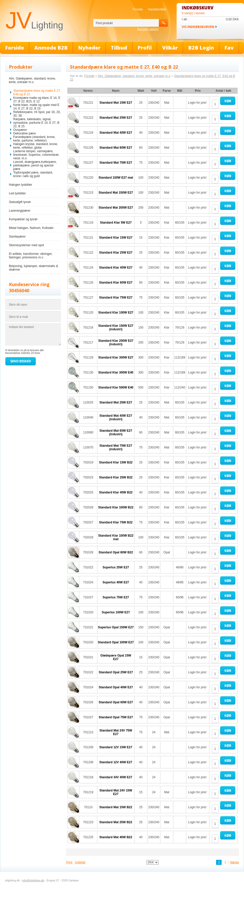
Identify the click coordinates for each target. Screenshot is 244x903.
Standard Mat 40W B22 (115, 837)
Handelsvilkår (157, 9)
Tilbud (119, 47)
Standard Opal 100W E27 (116, 642)
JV (34, 20)
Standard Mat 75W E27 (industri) (115, 447)
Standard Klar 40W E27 (115, 267)
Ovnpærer (20, 130)
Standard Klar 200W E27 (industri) (115, 342)
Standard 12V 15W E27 (115, 747)
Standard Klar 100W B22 (115, 507)
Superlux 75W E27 (115, 597)
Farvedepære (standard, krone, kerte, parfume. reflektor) (34, 138)
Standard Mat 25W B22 (115, 822)
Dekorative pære (24, 133)
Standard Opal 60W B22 (116, 552)
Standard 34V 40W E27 (115, 777)
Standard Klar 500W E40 (115, 387)
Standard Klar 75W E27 (115, 297)
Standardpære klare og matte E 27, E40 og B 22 (37, 92)
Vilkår (170, 47)
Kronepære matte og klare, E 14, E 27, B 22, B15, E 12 (36, 99)
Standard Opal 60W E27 (116, 702)
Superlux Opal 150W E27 (116, 627)
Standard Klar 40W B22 (115, 492)
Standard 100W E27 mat (115, 177)
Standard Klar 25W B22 (115, 477)
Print (69, 862)
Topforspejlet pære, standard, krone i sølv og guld (33, 174)
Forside (138, 9)
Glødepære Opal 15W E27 (115, 657)
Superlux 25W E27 (115, 567)
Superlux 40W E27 (115, 582)
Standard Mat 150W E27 (116, 192)
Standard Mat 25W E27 (115, 117)
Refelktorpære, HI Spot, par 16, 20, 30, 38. (37, 113)
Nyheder (89, 47)
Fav (229, 47)
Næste (234, 862)
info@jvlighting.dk (33, 880)
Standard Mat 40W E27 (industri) (115, 417)
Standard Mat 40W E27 (115, 132)
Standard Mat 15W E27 (115, 102)
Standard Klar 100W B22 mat (115, 537)
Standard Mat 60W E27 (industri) (115, 432)
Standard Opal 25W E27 (116, 672)
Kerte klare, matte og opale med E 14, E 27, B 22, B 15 (36, 106)
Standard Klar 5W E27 (116, 222)
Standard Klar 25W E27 (115, 252)
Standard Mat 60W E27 (115, 147)
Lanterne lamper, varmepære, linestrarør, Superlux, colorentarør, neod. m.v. (36, 154)
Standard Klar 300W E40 (115, 372)
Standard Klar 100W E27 (115, 312)
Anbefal (80, 862)
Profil (145, 47)
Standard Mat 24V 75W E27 (115, 732)
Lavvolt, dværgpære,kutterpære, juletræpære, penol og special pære (35, 165)
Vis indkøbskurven (198, 27)
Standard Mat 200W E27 (116, 207)
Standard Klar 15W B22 (115, 462)
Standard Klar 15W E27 (115, 237)
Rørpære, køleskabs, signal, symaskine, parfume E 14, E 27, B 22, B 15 (36, 122)
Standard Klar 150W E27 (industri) (115, 327)
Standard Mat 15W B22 (115, 807)
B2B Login (201, 47)
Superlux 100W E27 (116, 612)
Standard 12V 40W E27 (115, 762)
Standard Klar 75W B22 (115, 522)
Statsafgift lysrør (20, 202)
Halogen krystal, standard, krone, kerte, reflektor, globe (35, 145)
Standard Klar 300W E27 (115, 357)
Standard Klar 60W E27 (115, 282)
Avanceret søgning (147, 29)
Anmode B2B (51, 47)
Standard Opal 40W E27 (116, 687)
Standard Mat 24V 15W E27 (115, 792)
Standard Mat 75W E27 (115, 162)
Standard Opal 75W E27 (116, 717)
